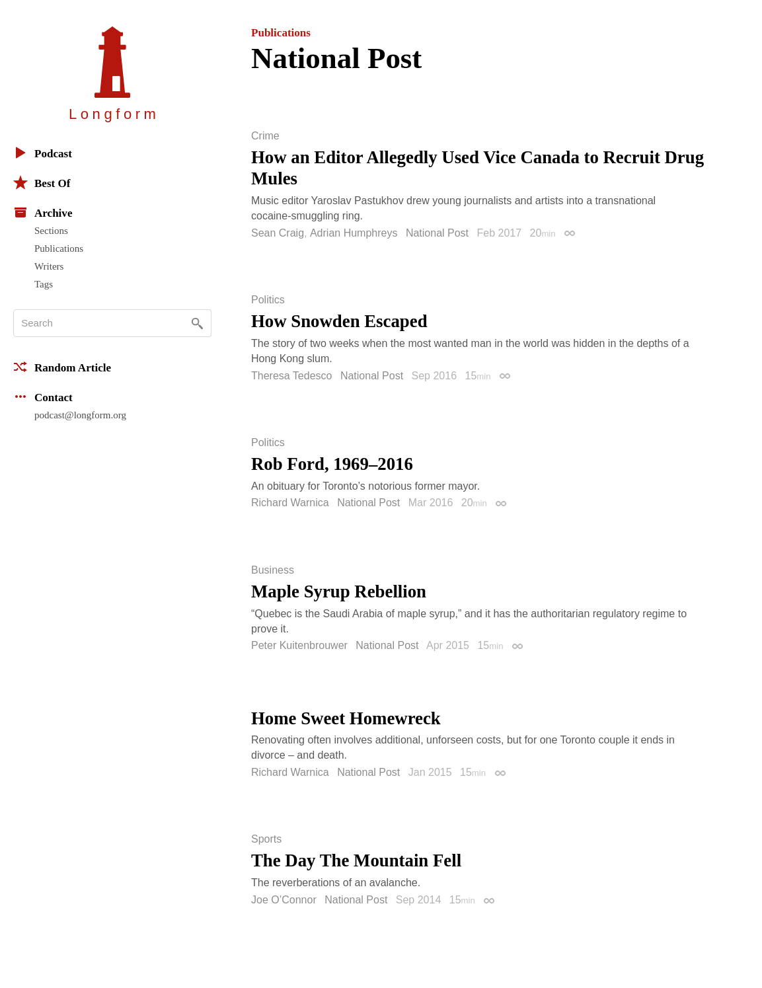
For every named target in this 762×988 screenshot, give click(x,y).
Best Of (41, 182)
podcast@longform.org (80, 415)
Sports (266, 839)
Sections (51, 230)
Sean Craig (277, 233)
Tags (43, 284)
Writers (48, 266)
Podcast (42, 152)
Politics (268, 300)
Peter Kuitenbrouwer (299, 645)
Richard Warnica (290, 502)
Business (272, 570)
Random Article (62, 367)
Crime (265, 136)
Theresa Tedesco (291, 375)
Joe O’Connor (284, 899)
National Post (437, 233)
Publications (58, 248)
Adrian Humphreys (354, 233)
